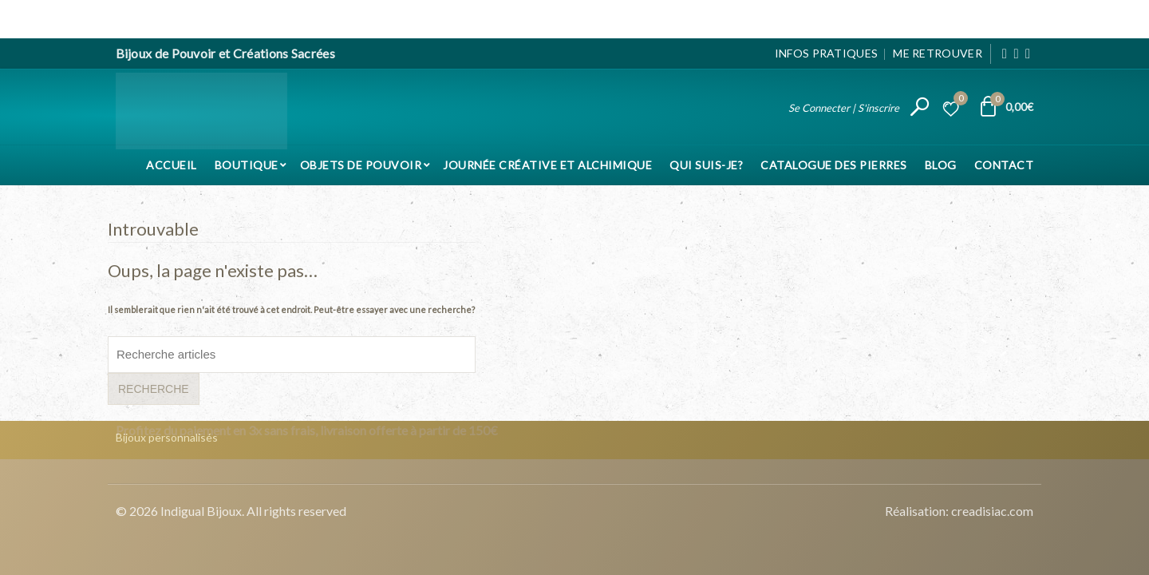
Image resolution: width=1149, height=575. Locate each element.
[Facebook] (1005, 54)
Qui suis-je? (706, 165)
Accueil (171, 165)
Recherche (153, 389)
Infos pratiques (827, 53)
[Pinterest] (1028, 54)
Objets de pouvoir (361, 165)
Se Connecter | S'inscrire (843, 107)
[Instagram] (1016, 54)
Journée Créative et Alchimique (547, 165)
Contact (1004, 165)
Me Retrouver (937, 53)
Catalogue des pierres (833, 165)
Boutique (246, 165)
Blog (941, 165)
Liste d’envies (958, 101)
